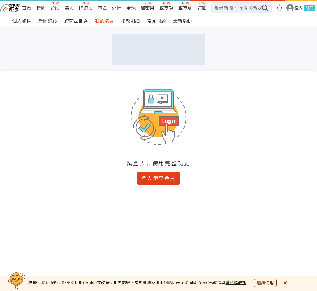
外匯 (116, 8)
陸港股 (86, 8)
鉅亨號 (185, 8)
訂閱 (201, 8)
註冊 (310, 7)
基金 (102, 8)
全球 (131, 8)
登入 (299, 8)
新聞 (41, 8)
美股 (69, 8)
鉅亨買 (166, 8)
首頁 (26, 8)
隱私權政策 (236, 282)
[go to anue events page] (279, 7)
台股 (55, 8)
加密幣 (147, 8)
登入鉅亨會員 (158, 178)
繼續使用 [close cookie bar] (265, 282)
